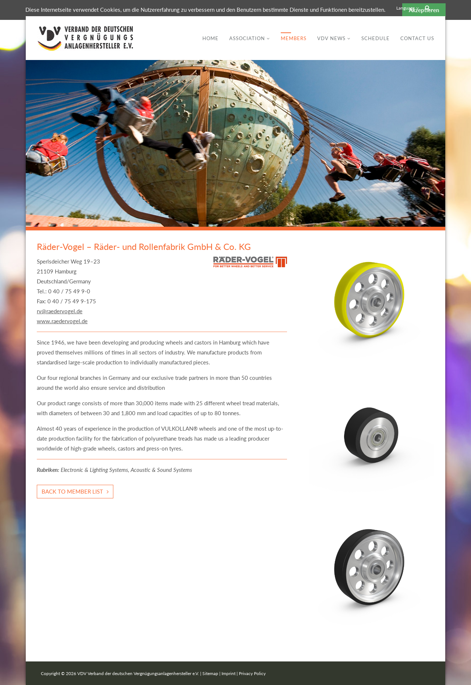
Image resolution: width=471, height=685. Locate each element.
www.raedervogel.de (62, 321)
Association (247, 38)
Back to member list (72, 491)
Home (210, 38)
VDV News (331, 38)
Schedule (375, 38)
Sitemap (210, 673)
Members (294, 38)
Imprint (229, 673)
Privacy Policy (252, 673)
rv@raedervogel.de (59, 311)
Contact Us (417, 38)
